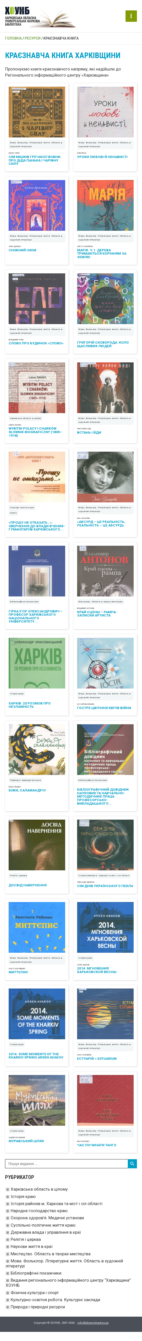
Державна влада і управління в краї (46, 1241)
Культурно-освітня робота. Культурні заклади (55, 1308)
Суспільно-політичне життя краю (43, 1234)
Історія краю (23, 1205)
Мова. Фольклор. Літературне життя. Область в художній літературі (36, 154)
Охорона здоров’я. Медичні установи (47, 1227)
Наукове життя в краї (31, 1255)
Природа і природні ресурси (38, 1315)
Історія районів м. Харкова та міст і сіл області (56, 1212)
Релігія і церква (26, 1248)
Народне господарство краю (39, 1219)
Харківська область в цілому (39, 1198)
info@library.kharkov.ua (93, 1332)
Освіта (13, 522)
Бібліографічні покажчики (36, 1282)
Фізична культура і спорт (35, 1301)
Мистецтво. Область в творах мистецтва (51, 1262)
